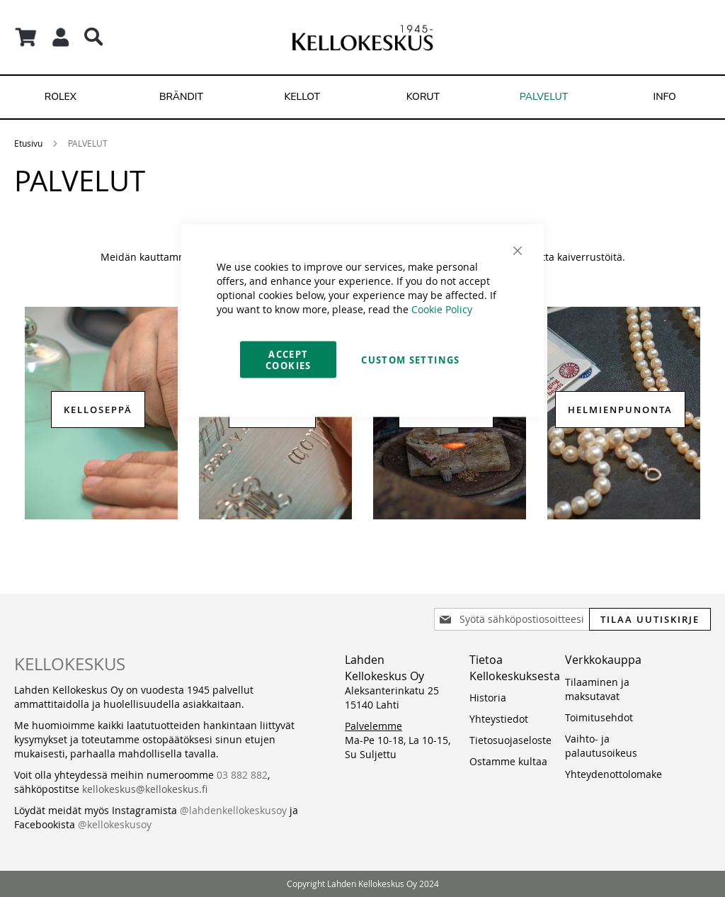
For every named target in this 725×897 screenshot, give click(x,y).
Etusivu (28, 143)
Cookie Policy (441, 309)
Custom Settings (410, 360)
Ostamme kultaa (508, 761)
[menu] (362, 97)
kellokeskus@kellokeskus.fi (144, 789)
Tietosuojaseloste (510, 740)
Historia (487, 697)
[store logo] (362, 37)
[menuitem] (60, 97)
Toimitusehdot (599, 717)
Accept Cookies (288, 360)
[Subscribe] (650, 619)
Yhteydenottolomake (613, 774)
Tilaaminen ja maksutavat (597, 689)
